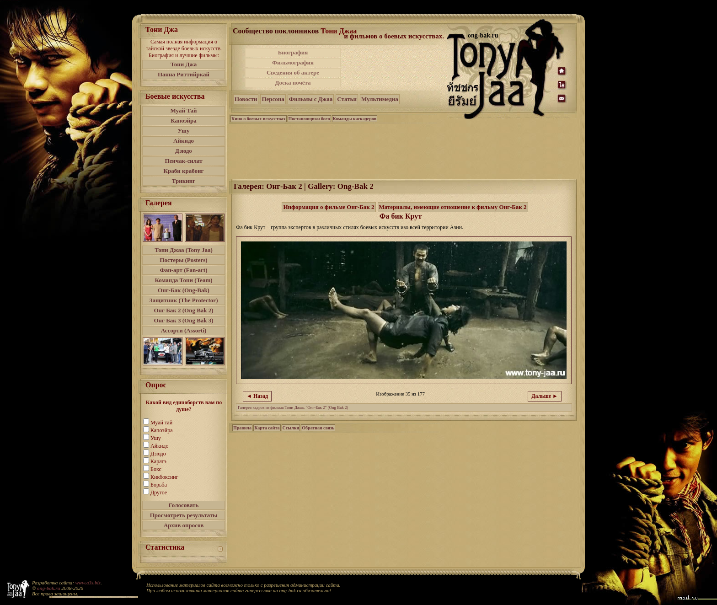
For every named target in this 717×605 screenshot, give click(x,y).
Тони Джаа (339, 31)
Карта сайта (266, 427)
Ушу (184, 130)
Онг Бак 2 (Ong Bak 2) (183, 310)
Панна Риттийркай (183, 74)
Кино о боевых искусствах (258, 118)
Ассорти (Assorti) (184, 330)
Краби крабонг (184, 170)
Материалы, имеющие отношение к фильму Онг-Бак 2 (453, 206)
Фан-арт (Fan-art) (184, 270)
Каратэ (158, 461)
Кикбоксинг (164, 477)
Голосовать (184, 505)
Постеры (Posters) (183, 260)
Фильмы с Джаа (310, 99)
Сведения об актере (293, 72)
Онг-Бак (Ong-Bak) (183, 290)
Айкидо (183, 140)
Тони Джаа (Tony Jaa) (184, 249)
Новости (246, 99)
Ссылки (291, 427)
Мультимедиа (379, 99)
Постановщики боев (309, 118)
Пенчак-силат (183, 160)
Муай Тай (183, 110)
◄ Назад (257, 396)
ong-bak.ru (48, 588)
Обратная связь (318, 427)
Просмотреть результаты (184, 515)
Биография (293, 52)
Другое (158, 492)
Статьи (347, 99)
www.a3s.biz (88, 582)
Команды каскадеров (354, 118)
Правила (242, 427)
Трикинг (183, 180)
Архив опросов (184, 525)
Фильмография (293, 62)
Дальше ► (544, 396)
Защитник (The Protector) (184, 300)
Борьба (158, 485)
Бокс (155, 469)
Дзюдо (183, 150)
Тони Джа (184, 64)
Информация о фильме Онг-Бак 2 (328, 206)
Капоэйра (184, 120)
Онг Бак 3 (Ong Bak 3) (183, 320)
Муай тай (161, 422)
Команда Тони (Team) (183, 280)
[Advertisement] (394, 67)
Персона (273, 99)
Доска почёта (292, 82)
